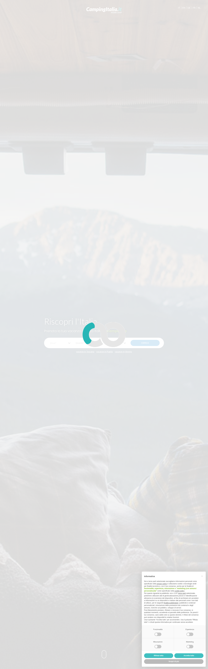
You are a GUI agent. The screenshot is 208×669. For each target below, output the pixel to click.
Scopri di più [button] (174, 661)
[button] (202, 576)
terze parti (182, 593)
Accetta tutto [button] (189, 656)
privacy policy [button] (162, 584)
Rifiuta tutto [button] (158, 656)
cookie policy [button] (179, 591)
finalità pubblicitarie (171, 603)
